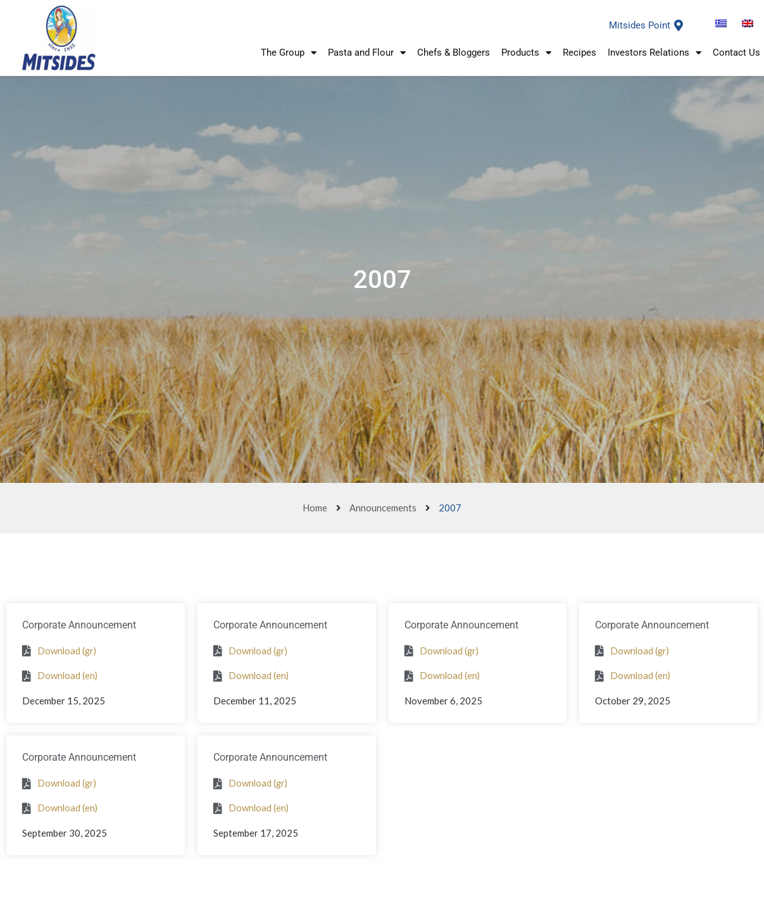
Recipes (579, 53)
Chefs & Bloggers (453, 53)
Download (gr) (67, 650)
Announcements (382, 507)
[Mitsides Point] (678, 25)
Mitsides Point (639, 25)
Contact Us (736, 53)
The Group (288, 53)
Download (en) (68, 675)
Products (526, 53)
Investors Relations (654, 53)
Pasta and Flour (367, 53)
